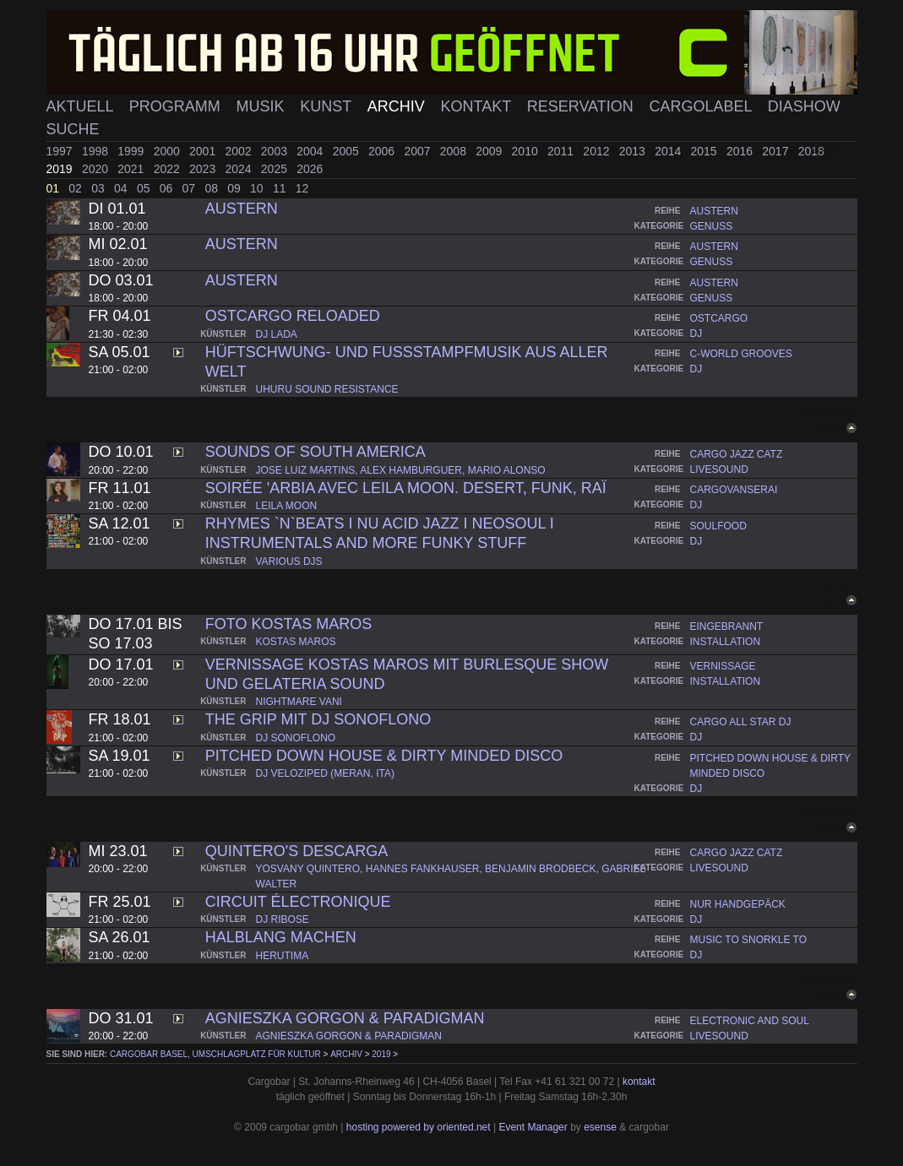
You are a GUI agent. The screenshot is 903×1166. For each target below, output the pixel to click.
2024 (239, 169)
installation (725, 642)
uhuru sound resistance (327, 389)
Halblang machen (280, 937)
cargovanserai (734, 490)
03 (99, 188)
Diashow (804, 106)
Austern (241, 208)
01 (54, 188)
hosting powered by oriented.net (418, 1127)
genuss (711, 226)
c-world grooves (741, 354)
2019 (61, 169)
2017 (776, 151)
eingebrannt (727, 626)
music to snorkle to (748, 940)
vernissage (723, 666)
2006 (383, 151)
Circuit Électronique (298, 901)
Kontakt (478, 106)
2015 (706, 151)
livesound (719, 469)
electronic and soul (749, 1021)
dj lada (276, 334)
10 (258, 188)
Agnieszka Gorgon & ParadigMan (345, 1018)
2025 (276, 169)
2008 (455, 151)
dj (696, 333)
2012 (597, 151)
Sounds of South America (315, 451)
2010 (526, 151)
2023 (204, 169)
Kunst (328, 106)
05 (145, 188)
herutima (282, 956)
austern (714, 211)
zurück (829, 150)
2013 (634, 151)
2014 (669, 151)
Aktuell (81, 106)
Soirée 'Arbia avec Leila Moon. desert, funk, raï (406, 488)
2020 (97, 169)
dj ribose (282, 919)
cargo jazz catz (736, 454)
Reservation (582, 106)
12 (302, 188)
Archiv (398, 106)
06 (168, 188)
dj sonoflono (296, 738)
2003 (276, 151)
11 (281, 188)
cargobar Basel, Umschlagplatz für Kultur (215, 1054)
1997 (61, 151)
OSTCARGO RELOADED (292, 315)
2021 (132, 169)
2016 (741, 151)
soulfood (718, 526)
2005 (347, 151)
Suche (73, 129)
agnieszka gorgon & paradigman (349, 1036)
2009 (490, 151)
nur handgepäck (738, 904)
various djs (289, 561)
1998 (97, 151)
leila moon (287, 506)
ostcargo (719, 318)
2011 (562, 151)
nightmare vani (299, 702)
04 (122, 188)
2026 (309, 169)
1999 (132, 151)
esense (600, 1127)
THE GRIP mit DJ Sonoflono (318, 719)
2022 (168, 169)
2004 (311, 151)
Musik (262, 106)
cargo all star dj (740, 722)
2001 (204, 151)
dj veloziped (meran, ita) (325, 773)
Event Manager (532, 1127)
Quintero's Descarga (296, 851)
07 (190, 188)
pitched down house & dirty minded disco (384, 755)
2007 (418, 151)
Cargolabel (703, 106)
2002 (239, 151)
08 (212, 188)
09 (235, 188)
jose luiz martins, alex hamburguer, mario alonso (401, 470)
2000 (168, 151)
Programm (177, 106)
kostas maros (296, 642)
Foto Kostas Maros (288, 624)
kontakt (639, 1081)
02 (76, 188)
